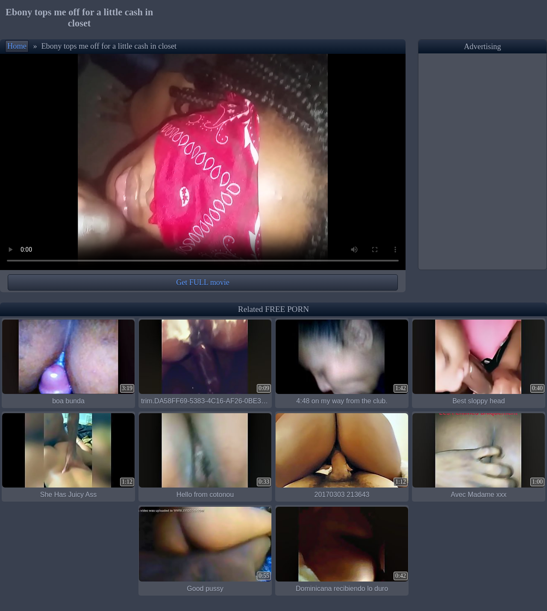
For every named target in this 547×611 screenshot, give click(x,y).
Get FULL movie (202, 282)
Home (16, 46)
